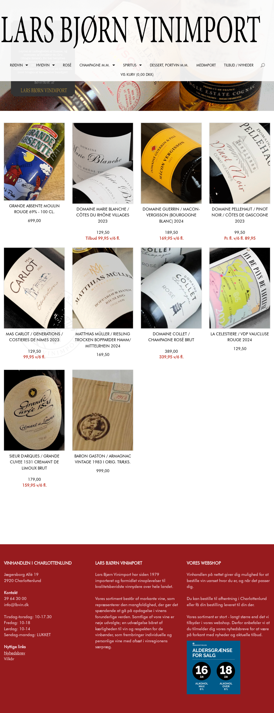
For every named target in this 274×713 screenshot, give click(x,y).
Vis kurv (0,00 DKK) (137, 74)
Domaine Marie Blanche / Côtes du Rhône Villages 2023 (102, 215)
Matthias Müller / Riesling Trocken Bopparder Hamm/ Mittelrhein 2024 (103, 340)
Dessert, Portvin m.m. (169, 65)
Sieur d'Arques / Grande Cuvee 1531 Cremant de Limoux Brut (34, 462)
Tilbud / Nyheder (238, 65)
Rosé (67, 65)
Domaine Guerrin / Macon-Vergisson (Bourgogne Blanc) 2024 (171, 215)
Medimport (206, 65)
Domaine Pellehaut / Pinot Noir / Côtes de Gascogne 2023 (240, 215)
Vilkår (9, 658)
